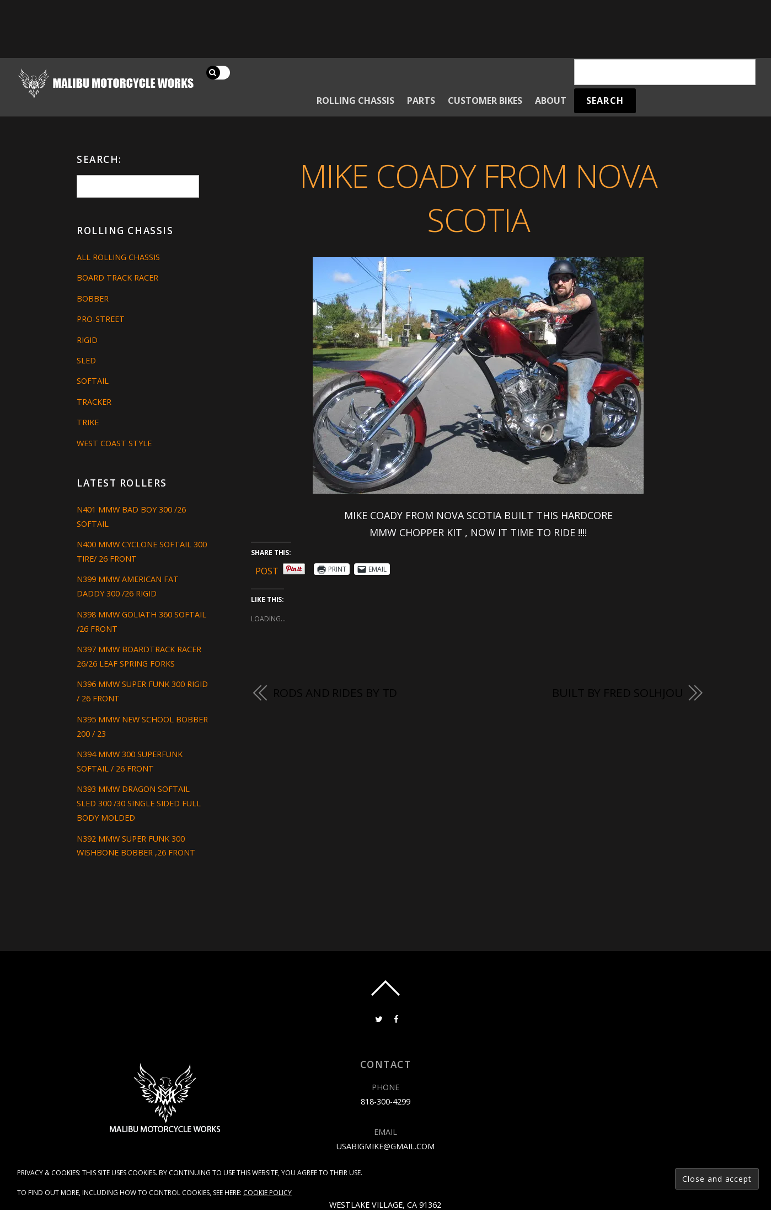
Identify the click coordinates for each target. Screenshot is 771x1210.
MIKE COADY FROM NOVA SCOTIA (478, 198)
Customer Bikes (485, 100)
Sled (86, 360)
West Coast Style (114, 443)
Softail (93, 381)
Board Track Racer (117, 277)
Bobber (93, 298)
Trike (88, 422)
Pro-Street (101, 319)
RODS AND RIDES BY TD (335, 692)
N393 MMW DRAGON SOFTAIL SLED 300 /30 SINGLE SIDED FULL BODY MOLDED (139, 803)
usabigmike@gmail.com (385, 1146)
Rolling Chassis (355, 100)
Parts (421, 100)
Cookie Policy (267, 1192)
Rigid (87, 340)
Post (267, 569)
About (550, 100)
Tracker (94, 402)
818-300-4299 (385, 1101)
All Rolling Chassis (118, 257)
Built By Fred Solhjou (617, 692)
